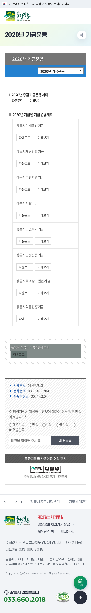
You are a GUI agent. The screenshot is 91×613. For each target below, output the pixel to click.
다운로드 (17, 100)
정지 (10, 501)
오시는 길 (67, 532)
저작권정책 (45, 532)
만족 (35, 424)
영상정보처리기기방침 (53, 524)
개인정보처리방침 (50, 517)
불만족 (63, 424)
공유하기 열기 (81, 35)
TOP (80, 597)
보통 (49, 424)
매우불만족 (17, 429)
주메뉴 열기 (85, 15)
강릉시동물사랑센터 (45, 502)
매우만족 (18, 424)
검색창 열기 (75, 15)
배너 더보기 (22, 501)
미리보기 (35, 100)
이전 (4, 501)
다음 (16, 501)
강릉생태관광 (79, 502)
